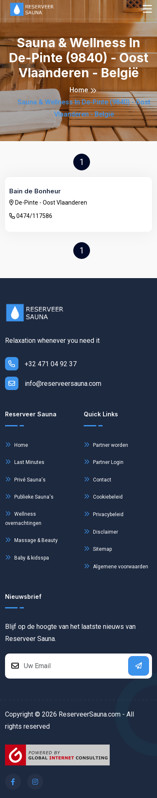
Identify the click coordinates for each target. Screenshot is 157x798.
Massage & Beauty (31, 540)
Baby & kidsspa (27, 557)
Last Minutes (24, 461)
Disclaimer (101, 531)
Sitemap (98, 548)
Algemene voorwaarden (116, 566)
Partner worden (106, 444)
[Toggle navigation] (147, 9)
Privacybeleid (104, 514)
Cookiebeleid (103, 496)
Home (78, 90)
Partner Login (104, 461)
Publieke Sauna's (29, 496)
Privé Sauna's (25, 479)
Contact (97, 479)
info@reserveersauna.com (53, 383)
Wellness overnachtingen (23, 517)
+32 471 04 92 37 (41, 363)
